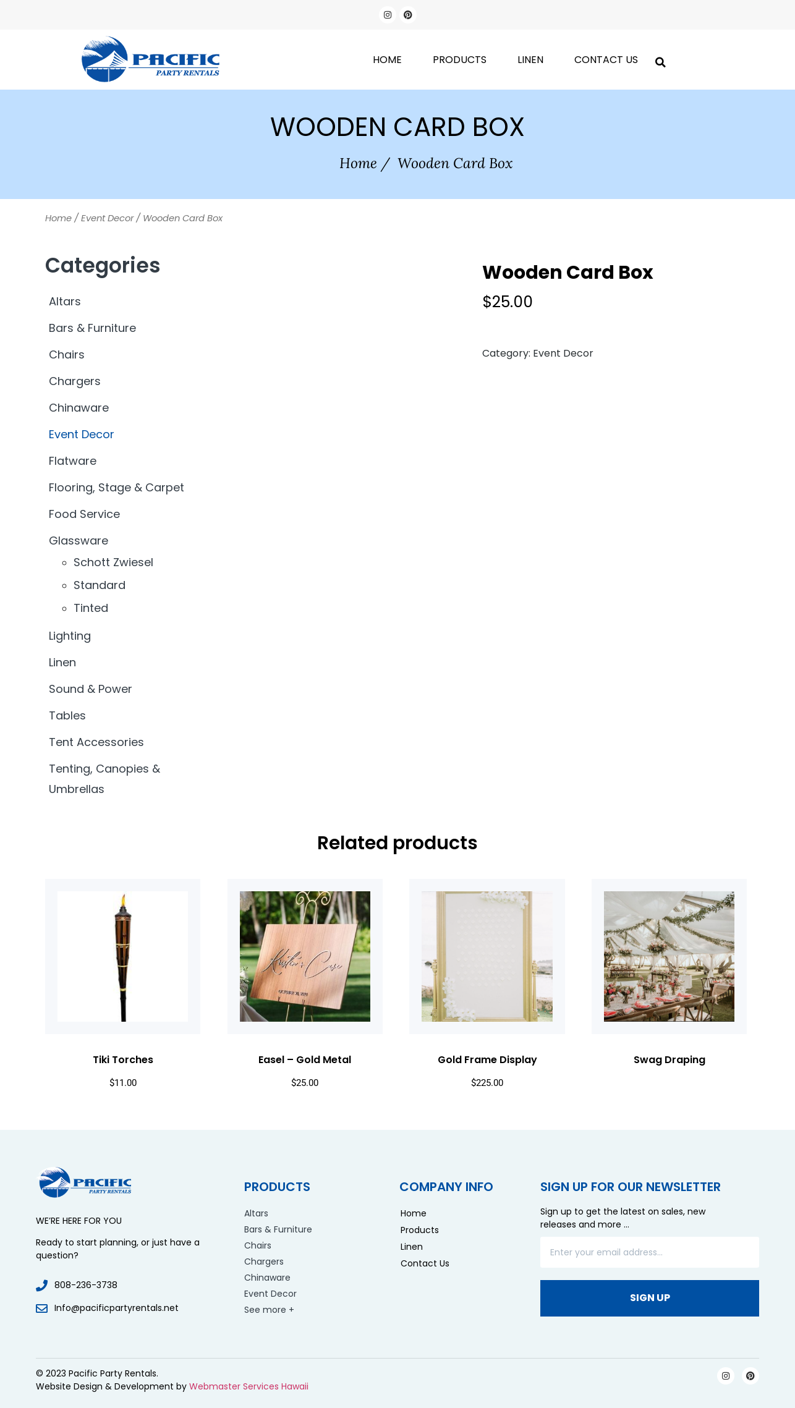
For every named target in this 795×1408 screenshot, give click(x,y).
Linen (530, 60)
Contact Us (606, 60)
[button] (660, 59)
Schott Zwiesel (113, 562)
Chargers (75, 381)
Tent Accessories (96, 742)
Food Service (84, 514)
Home (387, 60)
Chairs (67, 354)
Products (460, 60)
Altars (65, 301)
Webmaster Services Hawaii (248, 1386)
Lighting (70, 635)
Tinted (91, 608)
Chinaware (79, 407)
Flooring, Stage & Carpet (116, 487)
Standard (99, 585)
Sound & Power (90, 689)
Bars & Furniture (92, 328)
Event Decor (107, 218)
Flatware (72, 461)
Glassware (78, 540)
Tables (67, 715)
